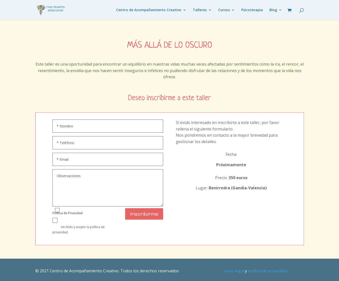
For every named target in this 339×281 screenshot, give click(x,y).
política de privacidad (267, 271)
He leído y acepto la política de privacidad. (78, 229)
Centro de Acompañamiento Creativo (148, 10)
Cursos (224, 10)
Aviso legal (234, 271)
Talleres (200, 10)
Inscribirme (144, 214)
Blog (273, 10)
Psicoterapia (252, 10)
